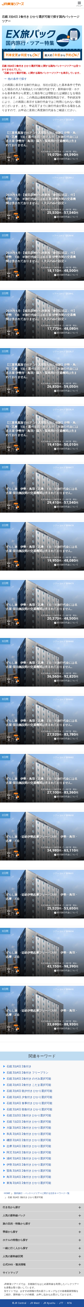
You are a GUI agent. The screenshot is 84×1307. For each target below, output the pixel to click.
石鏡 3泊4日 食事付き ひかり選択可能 (29, 1103)
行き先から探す (11, 1207)
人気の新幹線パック (14, 1215)
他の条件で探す (17, 78)
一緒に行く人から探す (15, 1248)
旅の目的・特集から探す (16, 1223)
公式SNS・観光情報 (14, 1264)
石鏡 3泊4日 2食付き (19, 1066)
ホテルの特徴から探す (15, 1240)
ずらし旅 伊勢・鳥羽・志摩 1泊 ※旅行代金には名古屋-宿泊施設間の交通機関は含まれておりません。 (41, 491)
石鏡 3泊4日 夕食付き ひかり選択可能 (29, 1097)
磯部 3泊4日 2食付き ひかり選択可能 (29, 1140)
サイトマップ (10, 1272)
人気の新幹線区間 (13, 1256)
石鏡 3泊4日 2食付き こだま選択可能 (29, 1084)
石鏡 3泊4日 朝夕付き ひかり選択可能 (29, 1090)
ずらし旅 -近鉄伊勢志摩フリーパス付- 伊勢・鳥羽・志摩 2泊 (42, 955)
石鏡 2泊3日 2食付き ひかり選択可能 (29, 1115)
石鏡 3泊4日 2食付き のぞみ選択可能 (29, 1078)
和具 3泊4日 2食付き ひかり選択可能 (29, 1133)
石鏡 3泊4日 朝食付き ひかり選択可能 (29, 1109)
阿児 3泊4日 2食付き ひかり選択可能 (29, 1152)
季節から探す (10, 1231)
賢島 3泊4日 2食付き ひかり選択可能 (29, 1170)
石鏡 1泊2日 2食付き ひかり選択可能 (29, 1121)
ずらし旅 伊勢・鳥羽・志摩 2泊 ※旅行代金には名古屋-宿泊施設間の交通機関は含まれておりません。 (41, 665)
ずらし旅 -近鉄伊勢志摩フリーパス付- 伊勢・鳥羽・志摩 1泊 (42, 839)
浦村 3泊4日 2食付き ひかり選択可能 (29, 1158)
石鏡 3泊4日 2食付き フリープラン (27, 1072)
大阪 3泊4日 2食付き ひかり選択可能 (29, 1127)
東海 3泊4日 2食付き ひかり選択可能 (29, 1182)
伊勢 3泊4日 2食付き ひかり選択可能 (29, 1164)
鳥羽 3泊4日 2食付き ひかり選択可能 (29, 1176)
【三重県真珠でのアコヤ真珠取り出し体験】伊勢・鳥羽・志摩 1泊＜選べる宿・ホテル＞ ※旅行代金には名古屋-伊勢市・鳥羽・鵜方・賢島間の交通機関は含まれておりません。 (42, 139)
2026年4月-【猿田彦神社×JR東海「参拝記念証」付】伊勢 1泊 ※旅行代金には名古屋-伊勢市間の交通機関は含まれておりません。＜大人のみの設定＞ (41, 199)
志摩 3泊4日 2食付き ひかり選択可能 (29, 1146)
